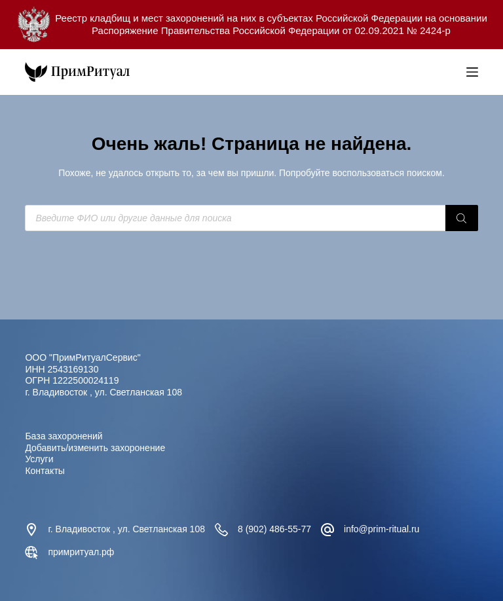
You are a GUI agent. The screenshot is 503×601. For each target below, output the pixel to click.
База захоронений (63, 436)
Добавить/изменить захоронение (95, 448)
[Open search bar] (453, 72)
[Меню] (472, 72)
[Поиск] (461, 218)
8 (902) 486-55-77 (274, 529)
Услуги (39, 459)
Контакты (44, 470)
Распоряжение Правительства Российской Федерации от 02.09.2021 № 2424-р (271, 30)
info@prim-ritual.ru (381, 529)
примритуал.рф (81, 552)
